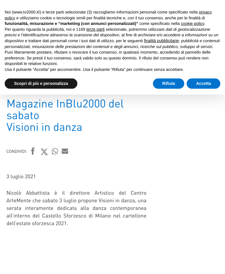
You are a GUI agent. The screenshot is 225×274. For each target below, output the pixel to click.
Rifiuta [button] (168, 83)
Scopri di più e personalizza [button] (41, 83)
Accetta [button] (203, 83)
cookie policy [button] (192, 23)
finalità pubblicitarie (161, 40)
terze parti (95, 29)
